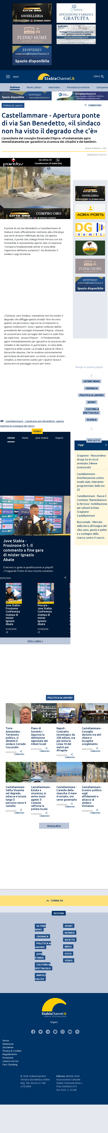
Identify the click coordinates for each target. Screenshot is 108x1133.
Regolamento (9, 1054)
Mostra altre (54, 825)
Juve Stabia (42, 437)
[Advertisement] (30, 283)
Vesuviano (54, 87)
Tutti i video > (35, 641)
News (25, 437)
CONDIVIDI (92, 105)
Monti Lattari (34, 87)
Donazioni (7, 1057)
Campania (102, 87)
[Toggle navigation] (12, 76)
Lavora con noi (10, 1061)
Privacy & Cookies (12, 1050)
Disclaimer (8, 1047)
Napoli (59, 437)
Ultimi (11, 437)
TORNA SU (54, 900)
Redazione (8, 1043)
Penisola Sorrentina (78, 87)
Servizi (5, 1040)
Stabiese (15, 87)
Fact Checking (9, 1064)
